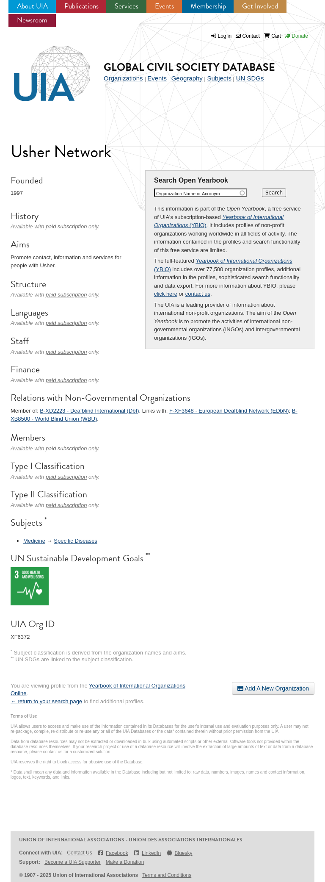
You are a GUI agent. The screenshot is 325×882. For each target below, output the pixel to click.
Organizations (123, 78)
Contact (248, 36)
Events (164, 6)
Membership (208, 6)
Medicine (34, 541)
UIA (42, 68)
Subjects (219, 78)
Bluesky (179, 853)
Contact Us (79, 853)
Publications (81, 6)
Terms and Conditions (166, 875)
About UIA (32, 6)
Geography (187, 78)
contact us (197, 294)
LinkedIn (147, 853)
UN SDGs (250, 78)
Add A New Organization (273, 688)
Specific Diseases (75, 541)
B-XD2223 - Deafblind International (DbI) (89, 411)
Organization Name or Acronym (188, 193)
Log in (225, 36)
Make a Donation (125, 862)
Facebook (112, 853)
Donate (296, 36)
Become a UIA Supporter (72, 862)
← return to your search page (46, 701)
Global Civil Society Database (189, 67)
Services (126, 6)
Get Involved (260, 6)
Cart (272, 36)
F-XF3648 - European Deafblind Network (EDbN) (229, 411)
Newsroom (32, 20)
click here (165, 294)
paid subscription (66, 226)
